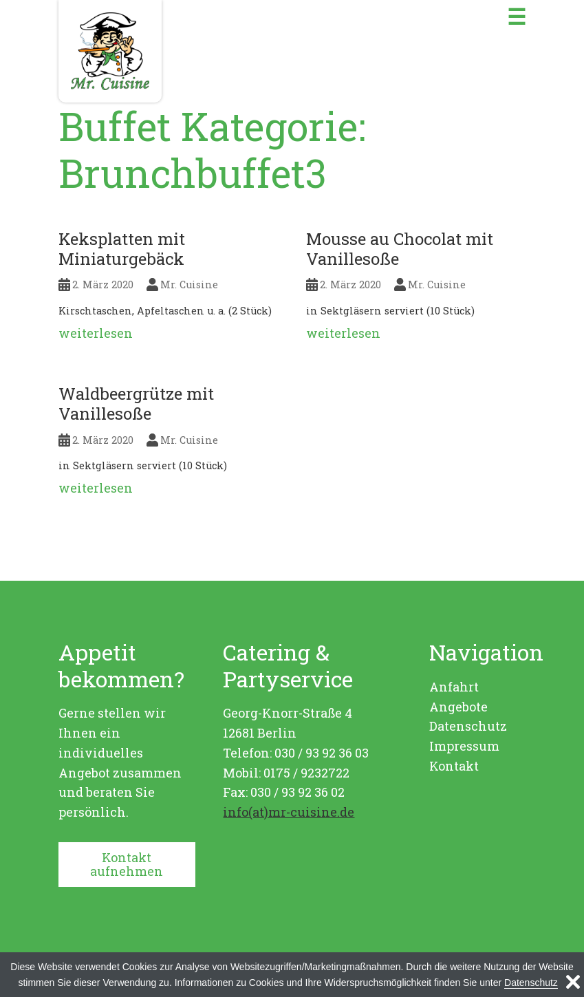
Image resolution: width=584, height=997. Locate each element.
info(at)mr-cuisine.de (288, 812)
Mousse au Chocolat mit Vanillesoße (399, 249)
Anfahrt (454, 686)
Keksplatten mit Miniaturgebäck (121, 249)
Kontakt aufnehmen (126, 864)
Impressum (464, 746)
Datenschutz (468, 726)
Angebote (458, 706)
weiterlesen (95, 333)
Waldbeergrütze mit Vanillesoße (136, 404)
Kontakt (454, 766)
